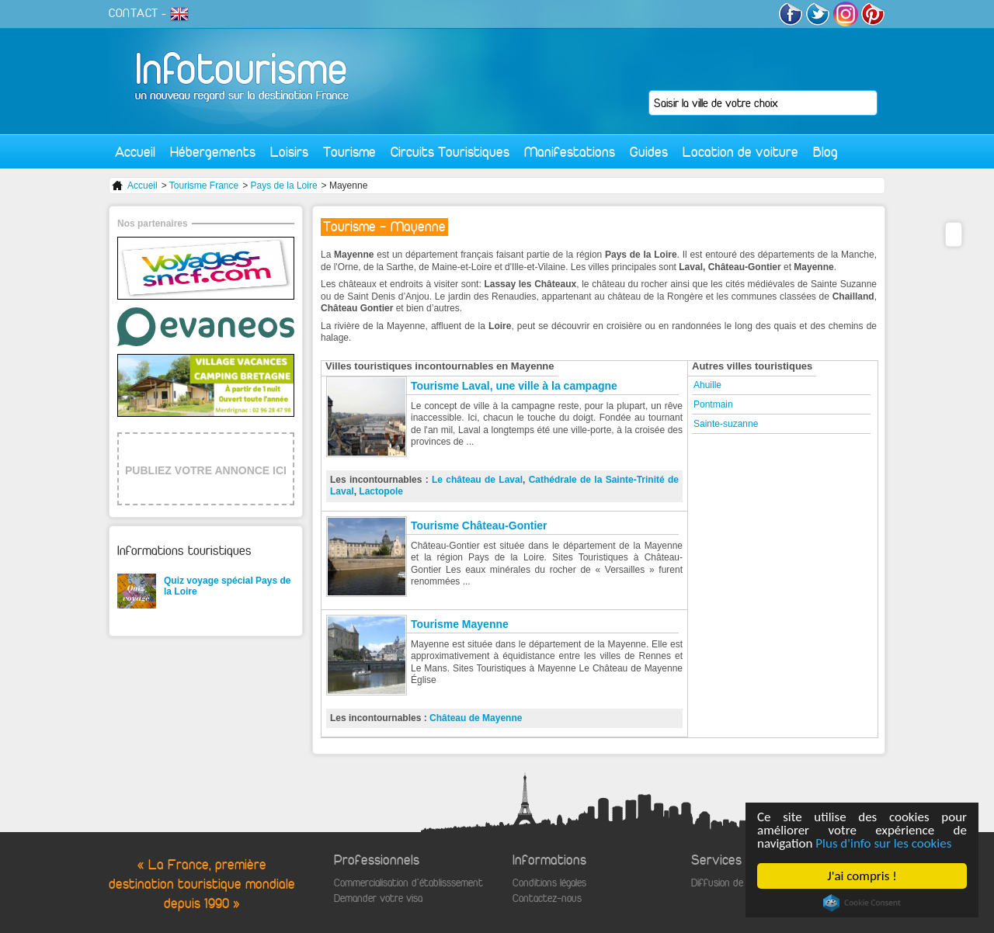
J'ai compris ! (861, 876)
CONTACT (133, 13)
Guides (649, 152)
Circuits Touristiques (450, 152)
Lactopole (381, 491)
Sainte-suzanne (725, 423)
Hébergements (212, 152)
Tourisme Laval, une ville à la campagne (514, 386)
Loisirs (289, 152)
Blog (825, 152)
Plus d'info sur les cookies (883, 843)
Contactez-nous (547, 898)
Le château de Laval (477, 479)
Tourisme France (203, 185)
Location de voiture (740, 152)
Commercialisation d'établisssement (408, 883)
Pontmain (713, 404)
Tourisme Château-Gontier (479, 525)
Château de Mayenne (475, 718)
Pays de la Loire (284, 185)
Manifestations (569, 152)
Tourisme (349, 152)
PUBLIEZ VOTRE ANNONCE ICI (206, 470)
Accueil (135, 152)
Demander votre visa (378, 898)
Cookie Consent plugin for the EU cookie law (862, 902)
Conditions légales (549, 883)
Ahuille (707, 385)
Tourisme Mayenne (460, 624)
